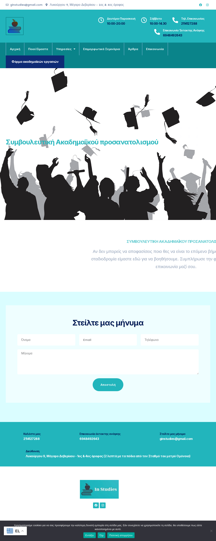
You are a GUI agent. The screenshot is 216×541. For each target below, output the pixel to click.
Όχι (102, 535)
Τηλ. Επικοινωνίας (192, 18)
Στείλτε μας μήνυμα (172, 434)
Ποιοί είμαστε (38, 49)
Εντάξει (89, 535)
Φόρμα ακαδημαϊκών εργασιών (35, 62)
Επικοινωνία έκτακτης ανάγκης (183, 30)
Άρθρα (133, 49)
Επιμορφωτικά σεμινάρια (101, 49)
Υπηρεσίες (65, 49)
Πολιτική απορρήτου (120, 535)
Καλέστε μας (32, 434)
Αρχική (15, 49)
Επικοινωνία (155, 49)
